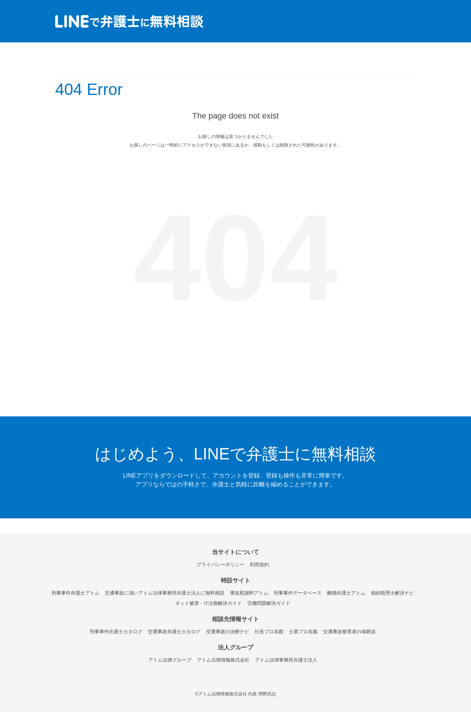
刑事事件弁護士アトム (75, 593)
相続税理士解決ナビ (392, 593)
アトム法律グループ (169, 660)
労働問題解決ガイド (268, 603)
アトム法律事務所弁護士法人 (286, 660)
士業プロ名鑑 (303, 631)
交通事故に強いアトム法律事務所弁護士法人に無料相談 (164, 593)
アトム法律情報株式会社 (223, 660)
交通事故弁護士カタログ (174, 631)
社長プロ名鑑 (269, 631)
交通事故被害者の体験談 (349, 631)
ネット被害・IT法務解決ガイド (208, 603)
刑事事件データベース (298, 593)
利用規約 (259, 564)
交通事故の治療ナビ (227, 631)
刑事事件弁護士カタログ (116, 631)
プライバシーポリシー (220, 564)
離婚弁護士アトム (346, 593)
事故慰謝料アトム (249, 593)
